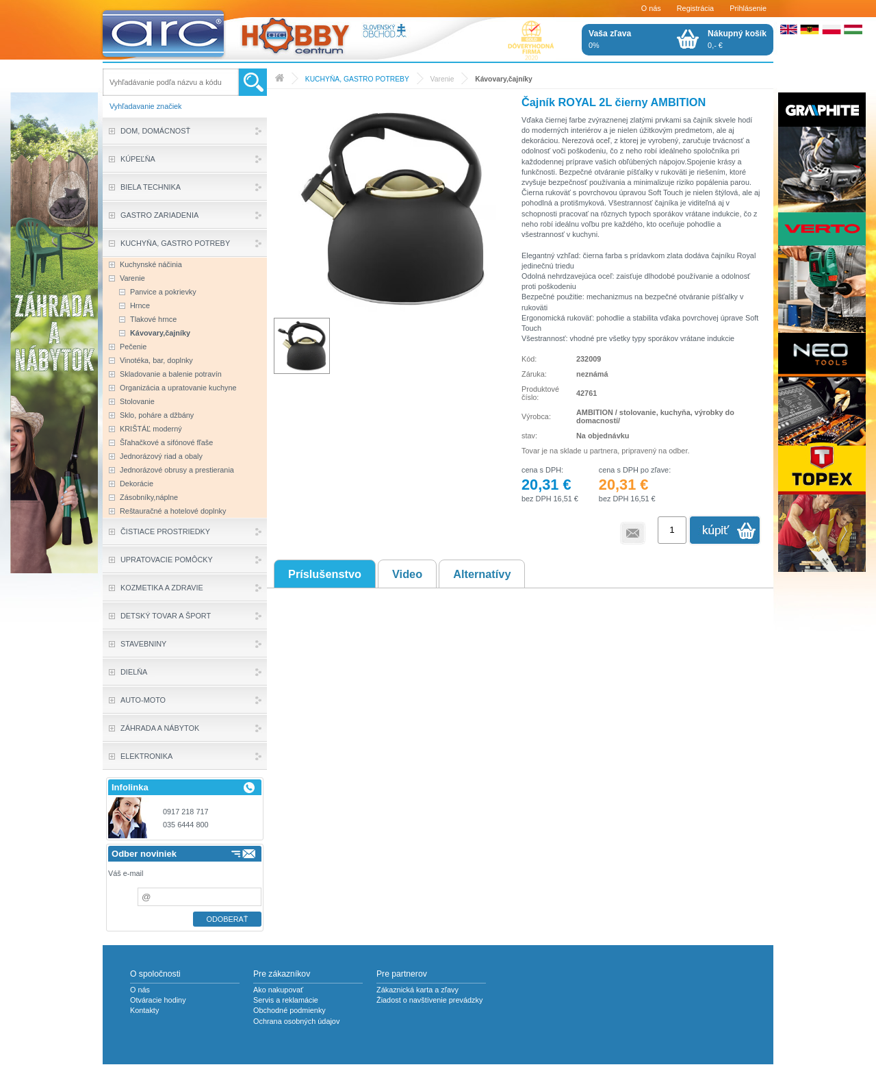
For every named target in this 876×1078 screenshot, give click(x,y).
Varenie (442, 79)
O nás (651, 8)
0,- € (737, 39)
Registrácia (695, 8)
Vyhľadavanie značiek (146, 106)
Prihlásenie (748, 8)
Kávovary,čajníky (503, 79)
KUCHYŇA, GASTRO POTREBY (357, 79)
